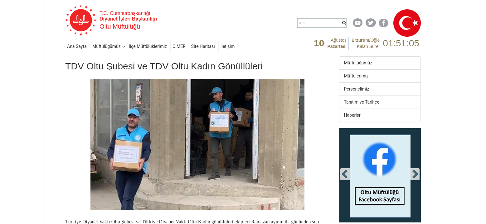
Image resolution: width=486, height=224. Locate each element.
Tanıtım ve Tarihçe (361, 102)
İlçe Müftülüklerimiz (148, 46)
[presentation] (345, 174)
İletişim (228, 46)
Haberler (352, 115)
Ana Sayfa (77, 46)
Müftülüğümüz (106, 46)
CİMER (179, 46)
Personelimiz (356, 88)
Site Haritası (203, 46)
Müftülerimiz (356, 75)
